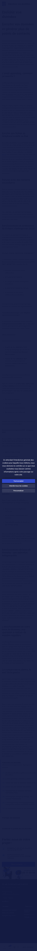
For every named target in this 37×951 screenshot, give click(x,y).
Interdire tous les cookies (18, 486)
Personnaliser (18, 491)
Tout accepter (19, 481)
